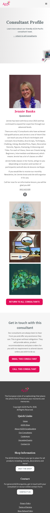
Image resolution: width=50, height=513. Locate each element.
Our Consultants (25, 432)
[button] (46, 4)
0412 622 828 (25, 189)
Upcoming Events (25, 440)
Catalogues (25, 436)
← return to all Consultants (25, 36)
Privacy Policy (25, 503)
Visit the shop (25, 468)
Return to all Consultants (24, 301)
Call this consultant (24, 369)
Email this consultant (24, 359)
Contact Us (25, 444)
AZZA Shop (25, 425)
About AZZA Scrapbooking (25, 429)
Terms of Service (25, 507)
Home (25, 421)
